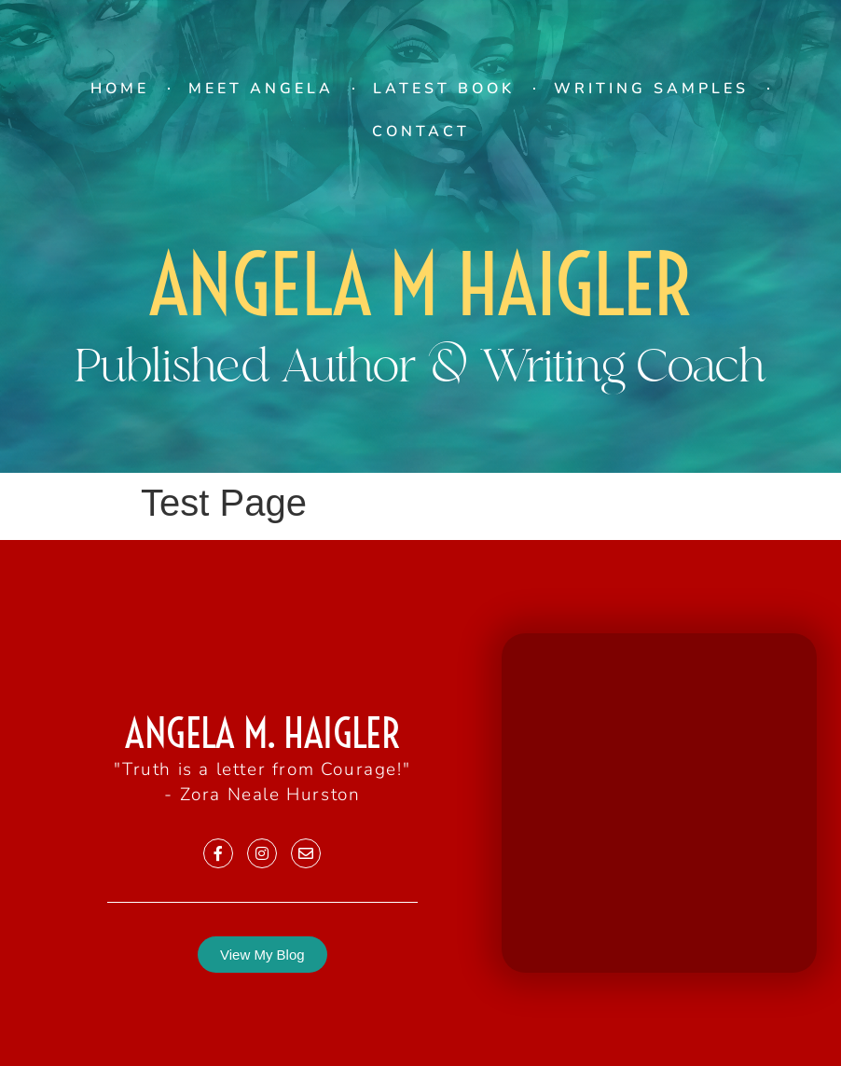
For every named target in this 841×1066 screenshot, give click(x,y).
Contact (421, 131)
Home (119, 88)
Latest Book (444, 88)
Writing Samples (651, 88)
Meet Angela (261, 88)
